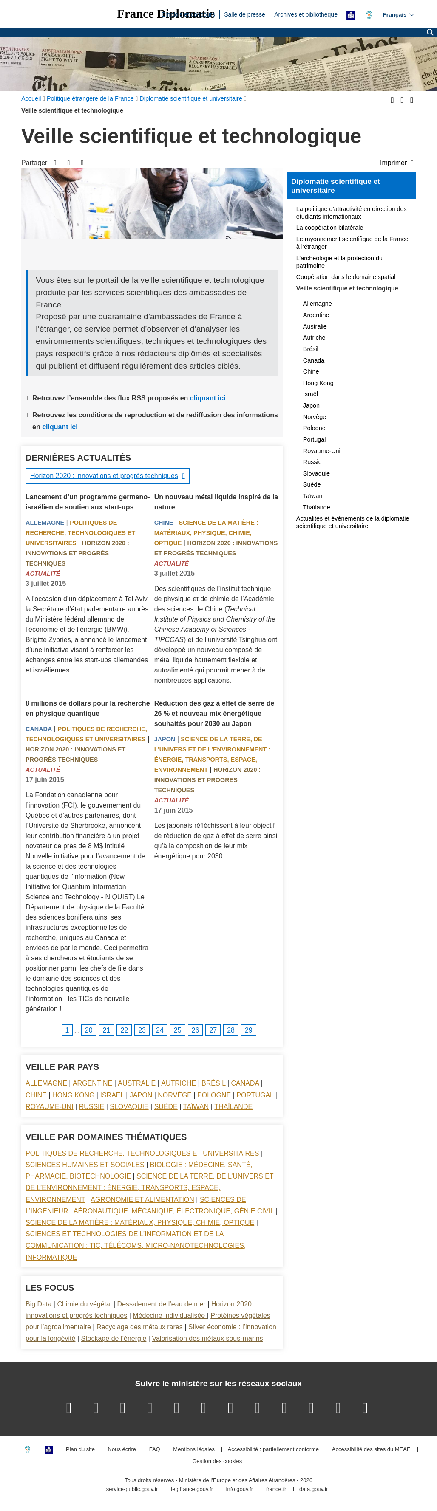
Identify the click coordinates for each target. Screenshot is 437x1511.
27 (213, 1030)
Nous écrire (122, 1449)
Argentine (92, 1083)
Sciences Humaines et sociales (85, 1164)
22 (124, 1030)
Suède (166, 1106)
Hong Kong (73, 1095)
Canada (39, 729)
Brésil (213, 1083)
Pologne (214, 1095)
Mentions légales (194, 1449)
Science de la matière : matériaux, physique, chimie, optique (206, 532)
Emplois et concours (188, 14)
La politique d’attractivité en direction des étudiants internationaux (351, 212)
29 (249, 1030)
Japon (165, 739)
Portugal (254, 1095)
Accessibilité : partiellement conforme (273, 1449)
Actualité (43, 573)
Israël (112, 1095)
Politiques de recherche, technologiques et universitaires (80, 532)
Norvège (175, 1095)
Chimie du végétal (84, 1304)
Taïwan (196, 1106)
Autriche (178, 1083)
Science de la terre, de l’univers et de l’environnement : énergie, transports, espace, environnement (150, 1188)
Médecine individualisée (170, 1315)
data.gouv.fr (313, 1489)
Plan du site (80, 1449)
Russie (92, 1106)
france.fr (276, 1489)
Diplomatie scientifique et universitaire (335, 186)
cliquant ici (208, 398)
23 (142, 1030)
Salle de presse (244, 14)
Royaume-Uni (50, 1106)
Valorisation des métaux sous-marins (207, 1338)
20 (89, 1030)
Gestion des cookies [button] (217, 1461)
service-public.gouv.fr (132, 1489)
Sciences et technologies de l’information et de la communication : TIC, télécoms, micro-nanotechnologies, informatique (136, 1245)
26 (195, 1030)
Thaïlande (233, 1106)
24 (160, 1030)
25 (178, 1030)
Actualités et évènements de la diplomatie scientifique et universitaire (352, 522)
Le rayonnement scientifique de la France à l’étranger (352, 243)
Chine (163, 522)
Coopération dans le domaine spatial (346, 276)
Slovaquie (129, 1106)
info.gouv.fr (239, 1489)
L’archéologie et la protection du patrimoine (339, 262)
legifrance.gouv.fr (192, 1489)
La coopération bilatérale (329, 227)
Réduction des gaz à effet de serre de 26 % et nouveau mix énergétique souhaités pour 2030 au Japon (214, 713)
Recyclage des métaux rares (139, 1327)
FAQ (154, 1449)
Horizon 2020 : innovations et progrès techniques (104, 475)
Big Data (38, 1304)
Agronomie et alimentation (142, 1199)
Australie (137, 1083)
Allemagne (45, 522)
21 (107, 1030)
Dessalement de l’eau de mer (161, 1304)
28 (231, 1030)
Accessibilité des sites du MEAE (371, 1449)
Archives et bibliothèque (306, 14)
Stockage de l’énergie (113, 1338)
